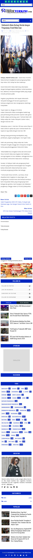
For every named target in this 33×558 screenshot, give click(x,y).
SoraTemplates (11, 553)
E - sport (26, 391)
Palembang (16, 426)
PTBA (25, 423)
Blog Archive (24, 303)
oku (3, 441)
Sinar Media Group (26, 553)
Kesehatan (23, 410)
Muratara (5, 416)
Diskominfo (15, 391)
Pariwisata (5, 429)
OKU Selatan (5, 423)
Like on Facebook (17, 290)
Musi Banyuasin (16, 416)
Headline (4, 398)
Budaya (14, 388)
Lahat (3, 413)
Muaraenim (14, 413)
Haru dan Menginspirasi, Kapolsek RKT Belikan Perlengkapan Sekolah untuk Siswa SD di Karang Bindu (21, 531)
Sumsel (13, 435)
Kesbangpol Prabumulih (8, 410)
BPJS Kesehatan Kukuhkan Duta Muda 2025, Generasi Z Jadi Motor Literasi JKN (21, 322)
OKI (22, 420)
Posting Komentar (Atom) (15, 261)
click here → (10, 484)
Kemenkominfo (6, 407)
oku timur (12, 441)
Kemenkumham (19, 407)
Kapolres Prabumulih (8, 401)
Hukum (14, 398)
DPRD (22, 388)
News (9, 33)
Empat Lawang (16, 395)
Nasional (4, 420)
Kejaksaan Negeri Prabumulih (10, 404)
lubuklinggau (6, 438)
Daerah (4, 391)
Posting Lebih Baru (6, 259)
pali (20, 441)
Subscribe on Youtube (17, 293)
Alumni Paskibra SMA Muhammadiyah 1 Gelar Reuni (20, 307)
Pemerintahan (15, 33)
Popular (8, 303)
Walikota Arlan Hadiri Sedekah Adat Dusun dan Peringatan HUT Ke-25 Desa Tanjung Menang (20, 539)
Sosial (3, 435)
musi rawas (18, 438)
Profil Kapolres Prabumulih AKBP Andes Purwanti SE (20, 330)
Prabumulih (15, 432)
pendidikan (5, 444)
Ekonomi (4, 395)
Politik (4, 432)
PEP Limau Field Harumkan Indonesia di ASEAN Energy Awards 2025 (20, 338)
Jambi (23, 398)
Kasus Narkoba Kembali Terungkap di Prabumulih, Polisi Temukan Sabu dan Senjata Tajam (21, 523)
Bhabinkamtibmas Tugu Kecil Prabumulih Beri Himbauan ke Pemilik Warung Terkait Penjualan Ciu (21, 514)
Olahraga (16, 423)
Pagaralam (5, 426)
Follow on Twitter (17, 286)
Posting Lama (28, 259)
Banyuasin (5, 388)
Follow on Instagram (17, 297)
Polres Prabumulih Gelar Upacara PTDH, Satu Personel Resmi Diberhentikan (21, 315)
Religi (26, 432)
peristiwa (16, 444)
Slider (5, 501)
